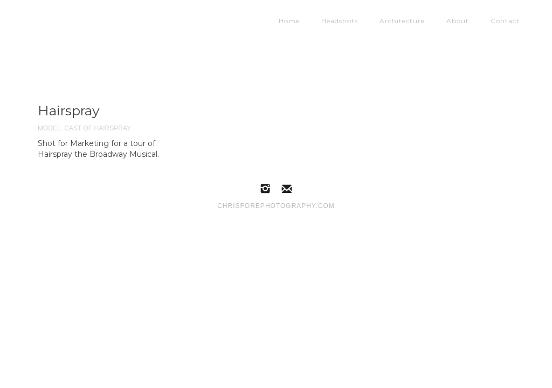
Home (289, 18)
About (457, 18)
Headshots (339, 18)
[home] (137, 16)
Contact (505, 18)
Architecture (402, 18)
